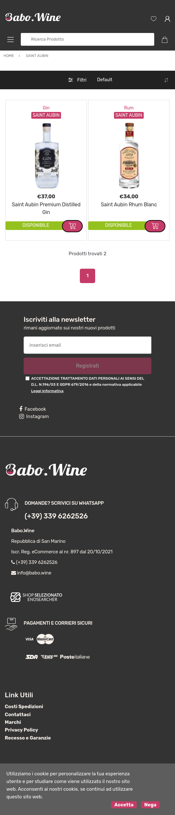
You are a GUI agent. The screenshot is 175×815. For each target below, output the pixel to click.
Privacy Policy (21, 730)
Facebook (32, 409)
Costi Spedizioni (24, 706)
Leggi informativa (47, 391)
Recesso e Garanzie (28, 738)
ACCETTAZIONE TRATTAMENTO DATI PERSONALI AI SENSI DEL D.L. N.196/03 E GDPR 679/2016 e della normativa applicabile (87, 384)
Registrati (87, 366)
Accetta (123, 805)
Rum (128, 108)
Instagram (34, 416)
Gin (46, 108)
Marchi (13, 722)
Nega (150, 805)
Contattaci (18, 714)
